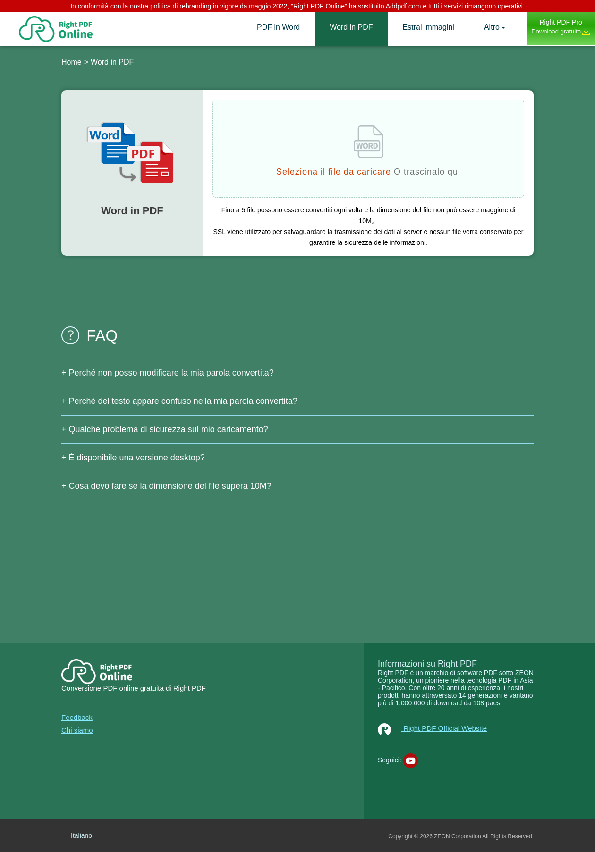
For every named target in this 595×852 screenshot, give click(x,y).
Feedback (77, 717)
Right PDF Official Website (432, 728)
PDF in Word (278, 27)
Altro (492, 27)
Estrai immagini (428, 27)
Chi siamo (77, 730)
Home (71, 62)
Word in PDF (351, 27)
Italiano (81, 835)
